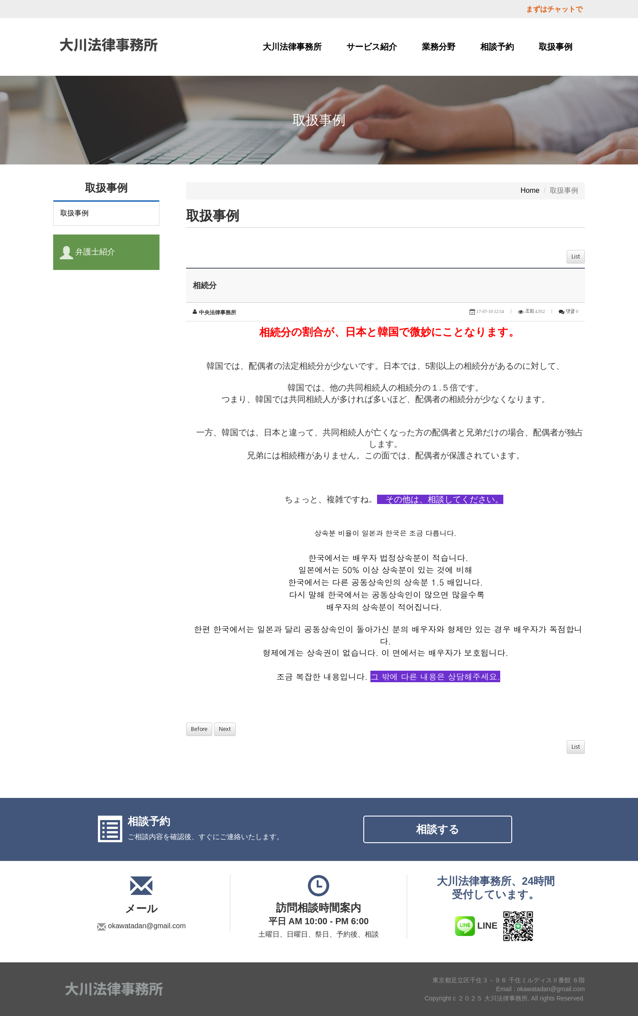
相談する (437, 829)
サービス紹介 (371, 46)
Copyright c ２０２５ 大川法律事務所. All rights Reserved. (504, 998)
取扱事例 (555, 46)
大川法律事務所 (292, 46)
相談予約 (497, 46)
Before (199, 729)
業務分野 (438, 46)
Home (530, 190)
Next (225, 729)
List (576, 256)
